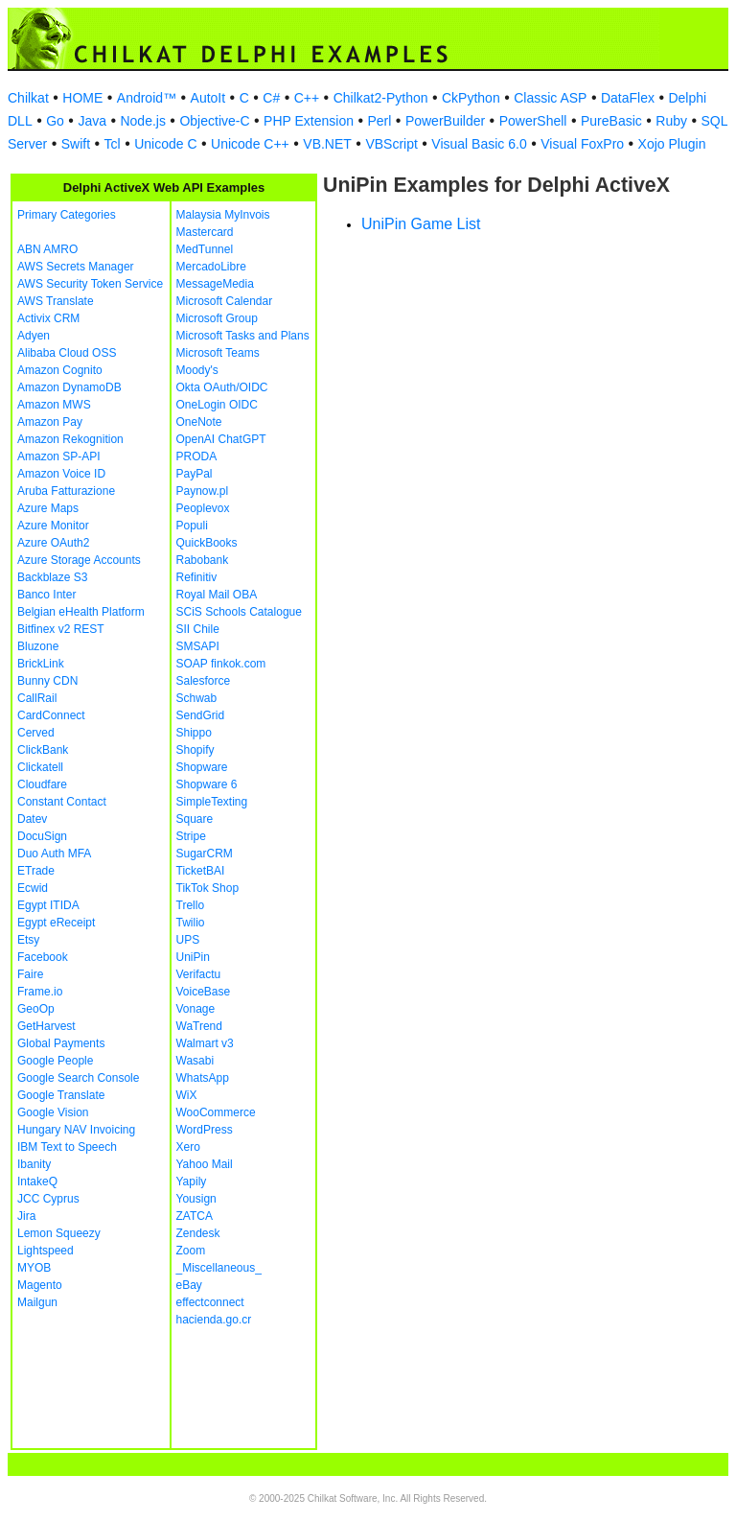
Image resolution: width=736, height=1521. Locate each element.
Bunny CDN (47, 681)
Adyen (33, 335)
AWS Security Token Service (90, 284)
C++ (306, 97)
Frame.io (39, 991)
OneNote (199, 422)
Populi (192, 525)
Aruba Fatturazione (66, 491)
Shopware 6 (207, 784)
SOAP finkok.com (221, 663)
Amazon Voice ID (61, 473)
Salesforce (203, 681)
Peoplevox (203, 508)
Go (55, 121)
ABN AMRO (47, 249)
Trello (190, 905)
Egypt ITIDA (48, 905)
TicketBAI (200, 871)
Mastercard (205, 232)
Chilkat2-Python (381, 97)
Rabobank (202, 560)
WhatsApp (202, 1078)
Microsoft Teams (218, 353)
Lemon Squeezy (59, 1233)
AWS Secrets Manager (75, 266)
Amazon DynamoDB (69, 387)
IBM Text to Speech (67, 1147)
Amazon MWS (54, 404)
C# (271, 97)
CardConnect (51, 715)
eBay (189, 1285)
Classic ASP (550, 97)
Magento (39, 1285)
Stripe (191, 836)
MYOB (34, 1268)
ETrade (36, 871)
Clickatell (40, 767)
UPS (188, 940)
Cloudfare (42, 784)
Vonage (196, 1009)
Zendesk (198, 1233)
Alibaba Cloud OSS (66, 353)
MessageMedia (215, 284)
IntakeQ (37, 1181)
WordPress (204, 1129)
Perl (379, 121)
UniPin (193, 957)
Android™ (146, 97)
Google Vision (53, 1112)
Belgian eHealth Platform (81, 612)
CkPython (471, 97)
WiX (186, 1095)
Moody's (197, 370)
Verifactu (198, 974)
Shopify (195, 750)
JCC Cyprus (48, 1198)
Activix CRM (48, 318)
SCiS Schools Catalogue (239, 612)
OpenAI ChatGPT (221, 439)
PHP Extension (309, 121)
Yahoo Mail (204, 1164)
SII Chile (197, 629)
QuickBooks (207, 543)
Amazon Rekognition (70, 439)
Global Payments (60, 1043)
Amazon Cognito (60, 370)
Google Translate (60, 1095)
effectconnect (210, 1302)
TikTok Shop (208, 888)
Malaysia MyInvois (223, 215)
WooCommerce (216, 1112)
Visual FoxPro (582, 144)
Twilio (190, 922)
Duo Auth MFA (54, 853)
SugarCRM (204, 853)
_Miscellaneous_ (219, 1268)
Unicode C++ (250, 144)
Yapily (191, 1181)
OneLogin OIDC (217, 404)
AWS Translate (55, 301)
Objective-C (214, 121)
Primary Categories (66, 215)
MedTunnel (205, 249)
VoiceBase (203, 991)
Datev (32, 819)
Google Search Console (78, 1078)
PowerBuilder (445, 121)
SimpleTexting (212, 801)
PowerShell (533, 121)
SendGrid (200, 715)
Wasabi (195, 1060)
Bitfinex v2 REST (60, 629)
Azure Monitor (53, 525)
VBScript (391, 144)
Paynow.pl (202, 491)
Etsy (28, 940)
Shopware (202, 767)
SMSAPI (197, 646)
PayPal (194, 473)
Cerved (36, 732)
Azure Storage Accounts (79, 560)
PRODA (197, 456)
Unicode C (165, 144)
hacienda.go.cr (214, 1319)
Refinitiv (197, 577)
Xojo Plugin (672, 144)
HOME (82, 97)
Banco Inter (46, 594)
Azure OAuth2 (53, 543)
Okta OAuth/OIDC (222, 387)
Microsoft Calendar (224, 301)
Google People (55, 1060)
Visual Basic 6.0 (478, 144)
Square (195, 819)
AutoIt (208, 97)
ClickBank (42, 750)
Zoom (191, 1250)
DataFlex (628, 97)
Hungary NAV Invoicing (76, 1129)
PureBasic (611, 121)
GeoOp (36, 1009)
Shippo (194, 732)
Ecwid (32, 888)
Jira (26, 1216)
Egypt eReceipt (56, 922)
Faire (30, 974)
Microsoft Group (217, 318)
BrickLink (40, 663)
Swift (75, 144)
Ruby (671, 121)
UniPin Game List (421, 224)
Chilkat (28, 97)
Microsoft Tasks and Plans (243, 335)
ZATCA (194, 1216)
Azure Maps (48, 508)
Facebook (42, 957)
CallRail (37, 698)
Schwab (197, 698)
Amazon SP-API (59, 456)
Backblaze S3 (52, 577)
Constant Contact (61, 801)
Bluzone (37, 646)
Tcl (112, 144)
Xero (188, 1147)
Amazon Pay (49, 422)
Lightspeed (45, 1250)
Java (92, 121)
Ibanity (34, 1164)
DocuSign (42, 836)
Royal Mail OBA (217, 594)
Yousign (196, 1198)
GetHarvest (46, 1026)
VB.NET (327, 144)
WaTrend (199, 1026)
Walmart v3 (205, 1043)
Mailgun (37, 1302)
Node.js (142, 121)
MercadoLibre (211, 266)
